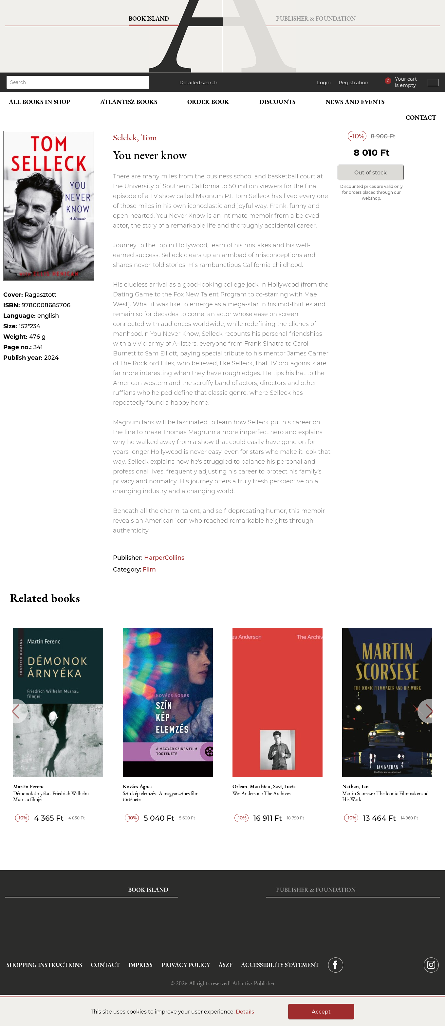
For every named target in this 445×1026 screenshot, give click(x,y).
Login (324, 82)
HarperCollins (164, 557)
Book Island (149, 18)
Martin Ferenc (29, 787)
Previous (15, 711)
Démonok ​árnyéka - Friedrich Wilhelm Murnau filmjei (51, 797)
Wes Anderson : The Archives (261, 794)
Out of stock (370, 173)
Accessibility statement (280, 965)
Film (149, 569)
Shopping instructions (44, 965)
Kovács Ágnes (138, 787)
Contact (421, 117)
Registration (353, 82)
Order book (208, 102)
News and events (354, 102)
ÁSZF (225, 965)
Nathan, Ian (355, 787)
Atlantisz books (128, 102)
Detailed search (198, 82)
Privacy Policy (185, 965)
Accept (321, 1012)
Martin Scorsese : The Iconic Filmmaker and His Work (385, 797)
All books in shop (39, 102)
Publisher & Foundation (316, 18)
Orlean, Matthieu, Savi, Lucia (264, 787)
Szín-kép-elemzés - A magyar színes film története (160, 797)
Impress (140, 965)
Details (245, 1012)
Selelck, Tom (135, 137)
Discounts (277, 102)
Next (429, 711)
